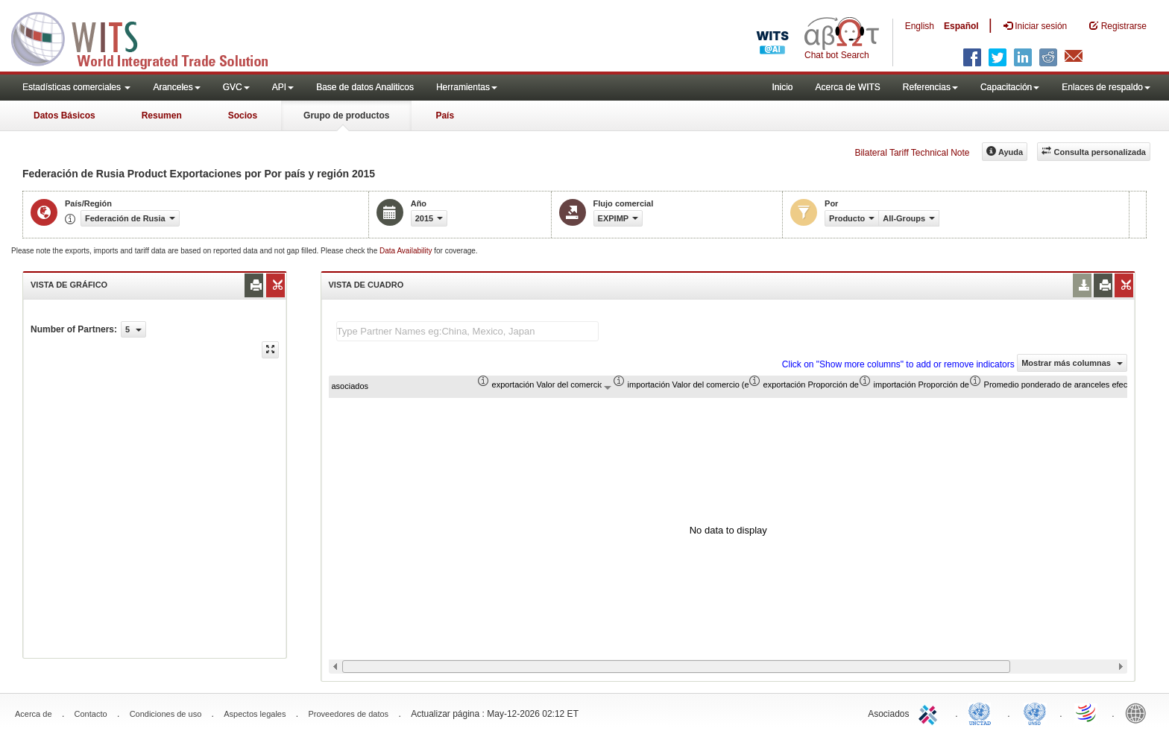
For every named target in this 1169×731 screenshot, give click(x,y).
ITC (930, 712)
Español (961, 26)
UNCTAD (983, 712)
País (444, 115)
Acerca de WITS (847, 87)
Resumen (162, 115)
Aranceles (176, 87)
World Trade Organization (1087, 712)
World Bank (1139, 712)
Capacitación (1009, 87)
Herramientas (466, 87)
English (919, 26)
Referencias (930, 87)
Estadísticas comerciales (76, 87)
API (283, 87)
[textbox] (467, 331)
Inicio (782, 87)
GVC (236, 87)
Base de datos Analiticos (365, 87)
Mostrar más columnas (1072, 362)
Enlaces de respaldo (1106, 87)
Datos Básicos (64, 115)
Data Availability (406, 251)
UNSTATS (1035, 712)
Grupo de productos (346, 115)
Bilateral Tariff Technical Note (911, 153)
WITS (149, 37)
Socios (242, 115)
